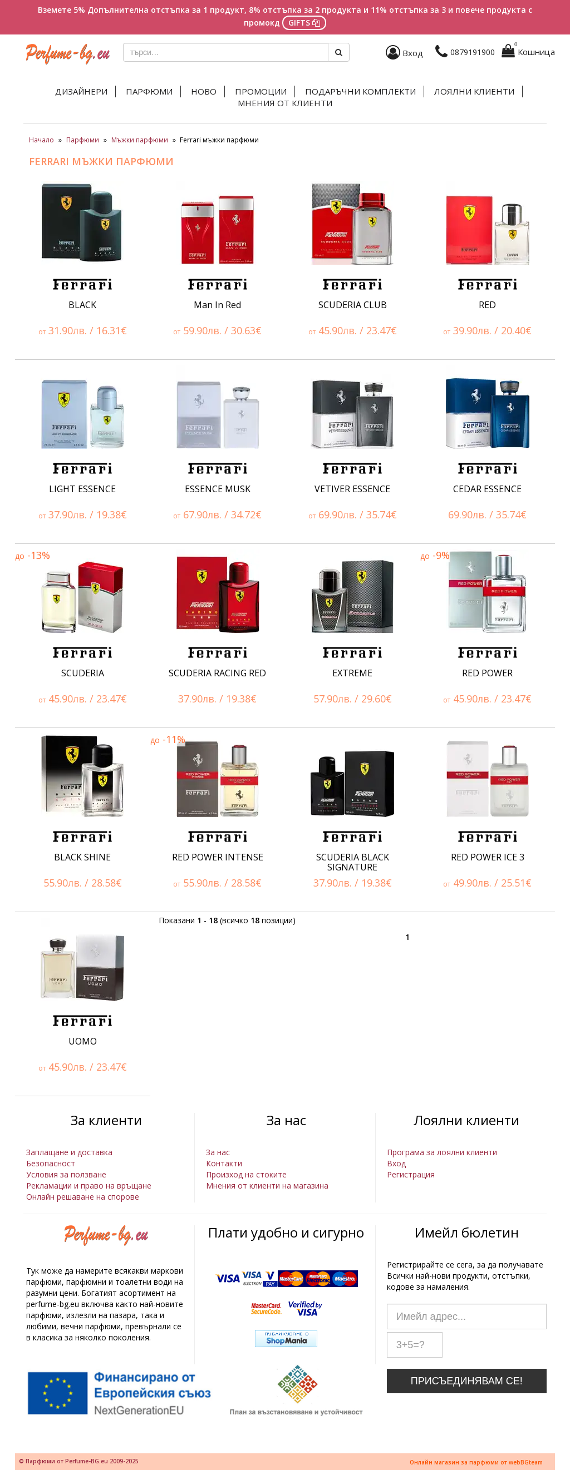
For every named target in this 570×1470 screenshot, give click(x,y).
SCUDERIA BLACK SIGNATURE (352, 862)
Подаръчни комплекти (360, 91)
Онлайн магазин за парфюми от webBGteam (476, 1462)
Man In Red (217, 305)
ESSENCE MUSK (217, 489)
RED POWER (487, 673)
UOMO (82, 1041)
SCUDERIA (82, 673)
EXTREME (352, 673)
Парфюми (149, 91)
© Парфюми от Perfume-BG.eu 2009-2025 (79, 1461)
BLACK (82, 305)
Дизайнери (81, 91)
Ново (204, 91)
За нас (218, 1152)
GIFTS (304, 22)
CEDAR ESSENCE (487, 489)
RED (487, 305)
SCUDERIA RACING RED (217, 673)
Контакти (224, 1163)
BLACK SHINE (82, 857)
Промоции (261, 91)
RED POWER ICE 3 (487, 857)
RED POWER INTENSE (217, 857)
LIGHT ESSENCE (82, 489)
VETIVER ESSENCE (352, 489)
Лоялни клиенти (474, 91)
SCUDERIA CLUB (352, 305)
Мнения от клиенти (285, 102)
